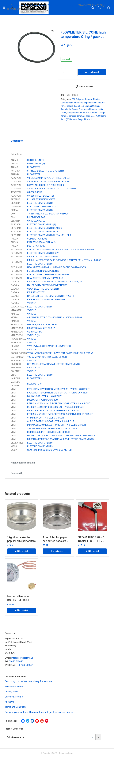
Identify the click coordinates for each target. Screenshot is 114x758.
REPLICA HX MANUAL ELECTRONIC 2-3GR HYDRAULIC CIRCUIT (58, 403)
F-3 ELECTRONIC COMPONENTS (43, 271)
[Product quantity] (71, 72)
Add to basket (92, 72)
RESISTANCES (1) (36, 163)
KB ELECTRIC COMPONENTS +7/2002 (46, 299)
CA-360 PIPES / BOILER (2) (40, 195)
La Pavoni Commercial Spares (83, 109)
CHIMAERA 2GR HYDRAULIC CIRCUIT (45, 417)
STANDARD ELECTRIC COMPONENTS (45, 170)
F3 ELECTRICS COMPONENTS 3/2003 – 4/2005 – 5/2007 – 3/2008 (60, 249)
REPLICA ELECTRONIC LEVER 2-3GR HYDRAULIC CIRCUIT (55, 407)
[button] (53, 31)
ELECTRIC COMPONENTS (40, 203)
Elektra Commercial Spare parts (62, 5)
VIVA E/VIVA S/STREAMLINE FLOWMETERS (49, 346)
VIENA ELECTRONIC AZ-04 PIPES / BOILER (48, 181)
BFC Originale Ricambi (82, 99)
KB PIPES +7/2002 (36, 292)
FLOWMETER (33, 167)
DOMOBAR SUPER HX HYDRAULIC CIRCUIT (48, 432)
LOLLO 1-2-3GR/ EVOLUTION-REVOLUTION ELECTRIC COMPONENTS (61, 435)
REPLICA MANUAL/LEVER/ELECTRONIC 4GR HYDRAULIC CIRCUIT (60, 414)
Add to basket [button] (21, 551)
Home (7, 5)
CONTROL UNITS (35, 160)
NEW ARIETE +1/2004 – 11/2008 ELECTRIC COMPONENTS (56, 267)
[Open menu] (4, 7)
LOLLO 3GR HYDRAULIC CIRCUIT (43, 400)
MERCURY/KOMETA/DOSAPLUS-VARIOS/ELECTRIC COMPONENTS (60, 439)
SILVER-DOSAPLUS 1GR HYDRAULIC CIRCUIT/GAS (52, 428)
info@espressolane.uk (22, 658)
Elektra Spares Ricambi (35, 5)
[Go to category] (98, 737)
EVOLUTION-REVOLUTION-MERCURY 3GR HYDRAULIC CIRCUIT (58, 392)
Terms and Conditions (15, 707)
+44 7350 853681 (24, 665)
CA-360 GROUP (34, 192)
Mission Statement (14, 686)
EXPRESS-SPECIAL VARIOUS (41, 242)
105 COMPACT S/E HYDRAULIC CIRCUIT (47, 357)
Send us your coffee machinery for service (28, 681)
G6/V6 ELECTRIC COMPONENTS (43, 288)
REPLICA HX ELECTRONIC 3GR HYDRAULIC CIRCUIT (53, 410)
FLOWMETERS (34, 378)
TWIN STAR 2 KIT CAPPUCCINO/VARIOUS (48, 213)
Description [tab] (17, 140)
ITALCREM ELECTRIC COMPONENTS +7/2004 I (50, 296)
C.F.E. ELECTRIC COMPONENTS (42, 256)
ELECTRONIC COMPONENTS (41, 206)
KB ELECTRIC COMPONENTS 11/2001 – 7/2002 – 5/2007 (55, 281)
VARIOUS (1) (33, 335)
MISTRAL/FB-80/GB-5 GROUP (42, 324)
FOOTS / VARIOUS (36, 246)
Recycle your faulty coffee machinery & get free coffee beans (39, 712)
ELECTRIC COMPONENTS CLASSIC (44, 228)
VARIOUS (31, 303)
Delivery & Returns (14, 697)
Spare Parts (17, 5)
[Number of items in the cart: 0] (99, 7)
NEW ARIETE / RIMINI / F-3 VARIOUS (45, 278)
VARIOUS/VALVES (36, 221)
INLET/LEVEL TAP (36, 217)
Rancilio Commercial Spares (82, 116)
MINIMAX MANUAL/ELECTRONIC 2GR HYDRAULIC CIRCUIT (56, 425)
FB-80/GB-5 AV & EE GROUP (41, 328)
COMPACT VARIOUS (37, 238)
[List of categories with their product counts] (50, 737)
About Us (9, 702)
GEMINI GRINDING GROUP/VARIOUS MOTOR (49, 450)
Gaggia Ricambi (73, 106)
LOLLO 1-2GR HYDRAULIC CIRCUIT (44, 396)
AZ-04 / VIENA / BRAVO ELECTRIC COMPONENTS (51, 188)
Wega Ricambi (84, 119)
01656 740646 (16, 661)
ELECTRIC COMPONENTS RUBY (43, 253)
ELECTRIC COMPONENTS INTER (43, 231)
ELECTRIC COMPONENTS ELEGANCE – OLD (49, 235)
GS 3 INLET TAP (35, 331)
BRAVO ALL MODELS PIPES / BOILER (45, 185)
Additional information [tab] (23, 462)
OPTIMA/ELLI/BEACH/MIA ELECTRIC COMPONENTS (53, 364)
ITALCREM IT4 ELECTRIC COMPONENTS (47, 285)
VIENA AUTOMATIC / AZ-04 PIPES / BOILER (48, 178)
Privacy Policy (11, 691)
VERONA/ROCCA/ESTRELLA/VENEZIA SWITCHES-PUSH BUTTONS (60, 353)
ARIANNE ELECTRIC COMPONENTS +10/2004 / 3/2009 (54, 317)
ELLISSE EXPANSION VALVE (41, 199)
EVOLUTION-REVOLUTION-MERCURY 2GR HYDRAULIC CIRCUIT (58, 389)
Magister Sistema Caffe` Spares (82, 112)
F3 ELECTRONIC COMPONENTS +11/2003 (48, 274)
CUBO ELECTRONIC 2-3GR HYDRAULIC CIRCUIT (50, 421)
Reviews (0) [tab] (17, 473)
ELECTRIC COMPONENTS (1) (41, 224)
